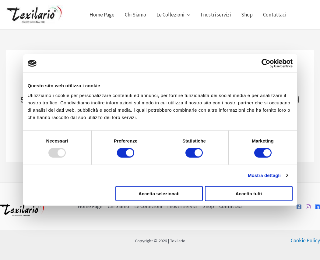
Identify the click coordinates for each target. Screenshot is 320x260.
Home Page (102, 14)
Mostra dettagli (264, 175)
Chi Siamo (135, 14)
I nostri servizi (216, 14)
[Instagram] (308, 207)
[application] (187, 14)
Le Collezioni (173, 14)
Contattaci (274, 14)
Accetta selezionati (159, 193)
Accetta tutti (249, 193)
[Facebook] (299, 207)
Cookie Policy (305, 240)
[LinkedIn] (317, 207)
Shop (247, 14)
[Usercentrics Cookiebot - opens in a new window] (266, 63)
